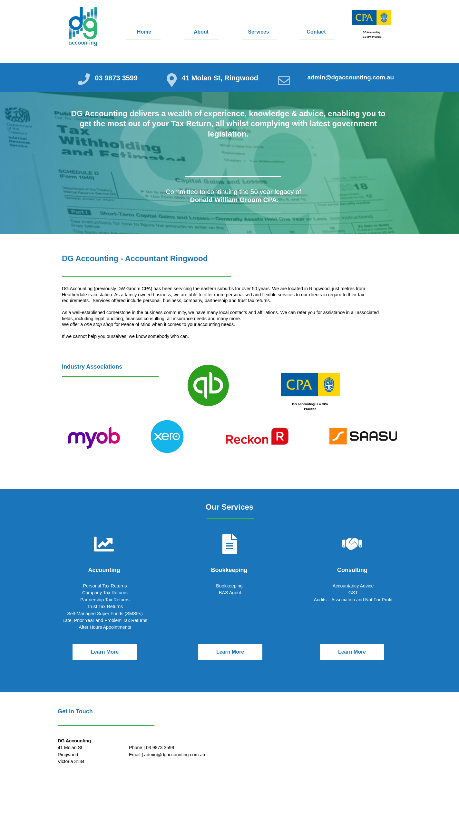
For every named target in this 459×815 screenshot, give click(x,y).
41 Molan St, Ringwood (223, 77)
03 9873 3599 (118, 77)
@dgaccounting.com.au (357, 77)
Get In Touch (75, 711)
